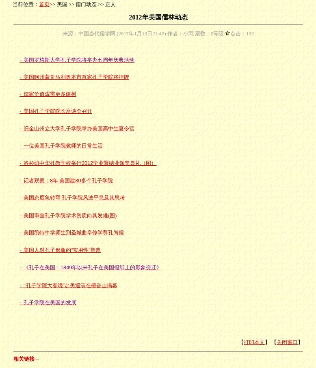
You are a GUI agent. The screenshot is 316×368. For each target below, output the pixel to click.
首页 (44, 4)
